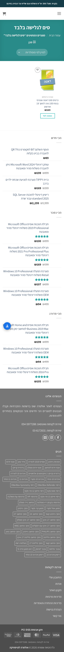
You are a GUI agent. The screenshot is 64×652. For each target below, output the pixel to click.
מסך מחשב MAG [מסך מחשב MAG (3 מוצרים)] (22, 525)
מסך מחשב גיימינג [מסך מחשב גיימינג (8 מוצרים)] (31, 531)
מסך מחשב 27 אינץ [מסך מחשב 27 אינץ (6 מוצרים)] (51, 519)
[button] (59, 13)
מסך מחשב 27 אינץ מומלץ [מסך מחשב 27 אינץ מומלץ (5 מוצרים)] (28, 519)
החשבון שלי (55, 577)
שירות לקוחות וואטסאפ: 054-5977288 (32, 642)
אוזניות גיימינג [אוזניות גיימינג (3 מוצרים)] (54, 461)
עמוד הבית (54, 35)
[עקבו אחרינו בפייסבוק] (58, 438)
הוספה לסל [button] (47, 115)
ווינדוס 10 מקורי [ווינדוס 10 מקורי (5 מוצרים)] (37, 479)
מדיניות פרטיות (53, 597)
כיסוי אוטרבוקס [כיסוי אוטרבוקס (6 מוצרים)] (53, 490)
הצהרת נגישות (53, 609)
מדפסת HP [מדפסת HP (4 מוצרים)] (32, 496)
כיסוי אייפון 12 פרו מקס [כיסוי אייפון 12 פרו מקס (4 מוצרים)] (34, 490)
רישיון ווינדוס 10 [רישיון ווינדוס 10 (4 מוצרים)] (53, 554)
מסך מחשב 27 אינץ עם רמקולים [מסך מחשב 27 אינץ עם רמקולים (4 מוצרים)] (46, 525)
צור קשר (57, 616)
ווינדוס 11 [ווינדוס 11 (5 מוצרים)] (23, 479)
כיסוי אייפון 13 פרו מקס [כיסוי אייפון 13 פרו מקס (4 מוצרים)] (50, 496)
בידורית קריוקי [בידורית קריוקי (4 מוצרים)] (18, 467)
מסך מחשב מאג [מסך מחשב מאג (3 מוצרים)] (13, 531)
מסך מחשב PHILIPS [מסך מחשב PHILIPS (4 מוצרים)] (51, 531)
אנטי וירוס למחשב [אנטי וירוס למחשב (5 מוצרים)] (52, 467)
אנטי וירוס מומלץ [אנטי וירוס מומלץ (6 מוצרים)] (34, 467)
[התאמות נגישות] (7, 326)
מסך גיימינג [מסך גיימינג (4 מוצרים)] (23, 508)
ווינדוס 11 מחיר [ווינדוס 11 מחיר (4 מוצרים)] (10, 479)
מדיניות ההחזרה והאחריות (47, 603)
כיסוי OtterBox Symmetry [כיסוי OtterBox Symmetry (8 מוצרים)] (22, 485)
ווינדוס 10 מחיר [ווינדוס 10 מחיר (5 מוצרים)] (53, 479)
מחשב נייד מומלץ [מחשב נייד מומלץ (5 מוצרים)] (26, 502)
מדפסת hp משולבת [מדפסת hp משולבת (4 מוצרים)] (16, 496)
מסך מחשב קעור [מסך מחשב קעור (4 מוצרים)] (53, 543)
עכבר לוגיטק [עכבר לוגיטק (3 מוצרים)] (41, 548)
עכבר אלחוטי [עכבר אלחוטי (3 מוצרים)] (54, 548)
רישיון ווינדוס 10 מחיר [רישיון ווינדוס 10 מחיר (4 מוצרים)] (34, 554)
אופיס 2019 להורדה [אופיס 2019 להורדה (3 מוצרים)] (36, 461)
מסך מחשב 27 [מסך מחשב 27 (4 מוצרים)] (20, 513)
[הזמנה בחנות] (32, 52)
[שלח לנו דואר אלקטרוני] (45, 438)
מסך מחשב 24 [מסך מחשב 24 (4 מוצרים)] (36, 513)
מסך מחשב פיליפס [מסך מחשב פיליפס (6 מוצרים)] (52, 537)
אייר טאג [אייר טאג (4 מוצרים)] (21, 461)
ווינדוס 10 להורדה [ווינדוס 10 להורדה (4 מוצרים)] (18, 473)
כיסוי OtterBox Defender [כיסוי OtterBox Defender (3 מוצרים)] (49, 485)
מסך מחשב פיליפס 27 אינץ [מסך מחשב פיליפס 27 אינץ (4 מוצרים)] (29, 537)
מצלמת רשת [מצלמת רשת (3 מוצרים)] (21, 543)
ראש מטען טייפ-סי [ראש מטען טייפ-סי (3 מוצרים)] (25, 548)
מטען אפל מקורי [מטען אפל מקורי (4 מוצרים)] (53, 508)
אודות (58, 584)
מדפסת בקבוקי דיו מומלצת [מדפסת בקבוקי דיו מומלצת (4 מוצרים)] (48, 502)
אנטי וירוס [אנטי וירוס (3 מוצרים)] (10, 461)
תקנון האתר (55, 590)
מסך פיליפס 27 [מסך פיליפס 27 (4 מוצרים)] (35, 543)
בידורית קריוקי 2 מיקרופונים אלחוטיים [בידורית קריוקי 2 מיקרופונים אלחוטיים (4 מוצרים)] (44, 473)
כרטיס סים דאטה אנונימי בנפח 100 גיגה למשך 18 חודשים (48, 103)
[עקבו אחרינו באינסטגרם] (52, 438)
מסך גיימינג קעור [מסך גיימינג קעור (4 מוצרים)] (53, 513)
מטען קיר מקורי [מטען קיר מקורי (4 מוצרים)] (37, 508)
